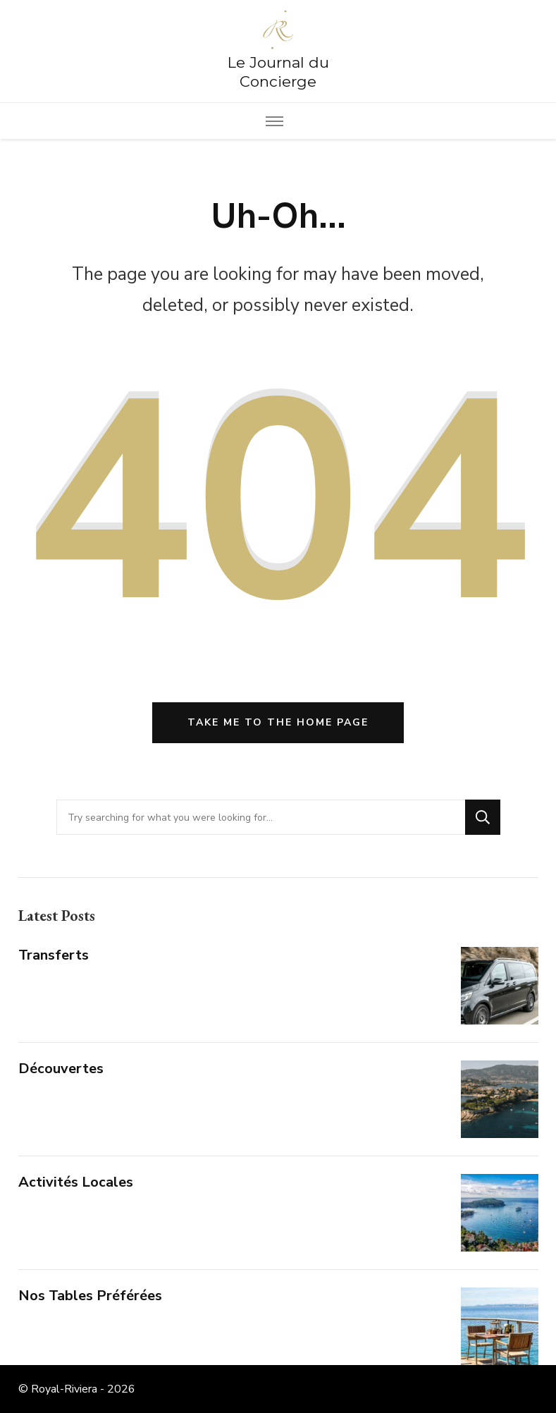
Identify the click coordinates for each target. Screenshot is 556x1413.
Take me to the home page (278, 722)
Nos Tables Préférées (90, 1295)
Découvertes (61, 1068)
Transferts (53, 955)
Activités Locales (75, 1182)
